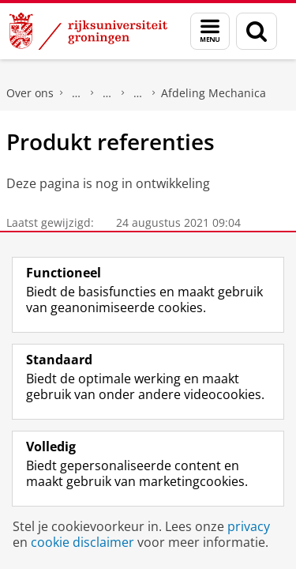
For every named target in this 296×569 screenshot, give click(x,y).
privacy (248, 526)
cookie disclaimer (82, 542)
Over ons (30, 92)
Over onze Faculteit (107, 93)
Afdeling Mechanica (213, 92)
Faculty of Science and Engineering (76, 93)
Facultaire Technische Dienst (138, 93)
